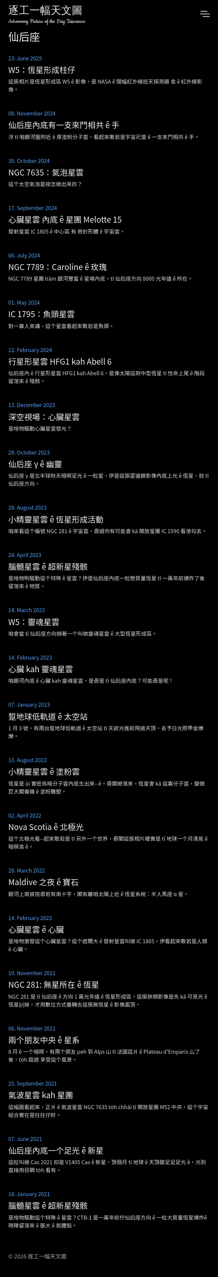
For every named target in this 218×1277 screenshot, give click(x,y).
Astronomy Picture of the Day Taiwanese (46, 21)
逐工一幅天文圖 (45, 11)
